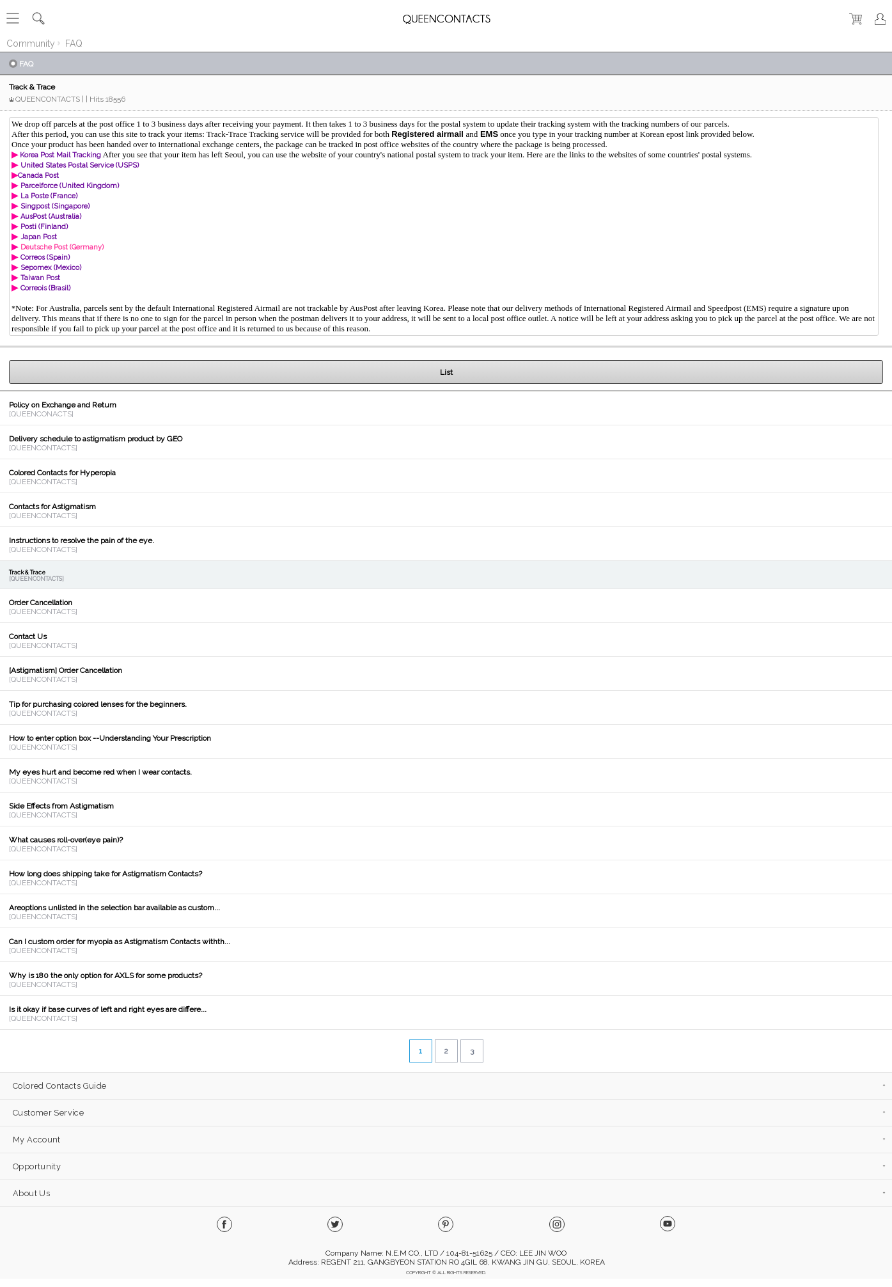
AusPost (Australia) (50, 216)
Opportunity (37, 1166)
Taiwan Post (40, 278)
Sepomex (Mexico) (50, 268)
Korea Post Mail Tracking (59, 155)
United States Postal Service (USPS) (79, 165)
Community (30, 43)
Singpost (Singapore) (55, 206)
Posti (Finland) (44, 227)
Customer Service (48, 1112)
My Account (37, 1139)
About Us (31, 1193)
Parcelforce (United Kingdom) (69, 186)
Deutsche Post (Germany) (62, 247)
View (446, 408)
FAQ (73, 43)
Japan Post (38, 237)
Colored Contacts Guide (59, 1086)
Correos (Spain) (45, 257)
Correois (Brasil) (45, 288)
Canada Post (38, 175)
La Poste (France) (48, 196)
